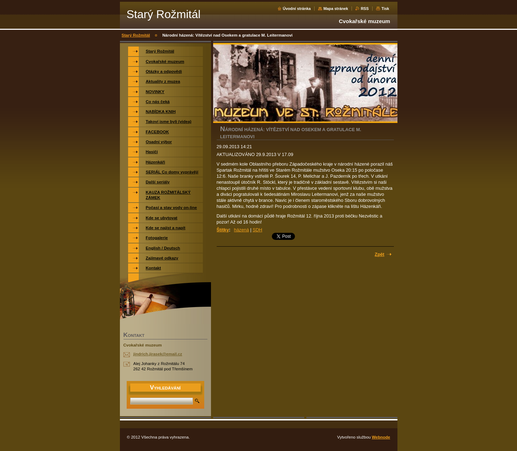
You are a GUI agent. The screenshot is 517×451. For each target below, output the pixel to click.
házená (241, 229)
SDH (257, 229)
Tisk (385, 8)
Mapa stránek (335, 8)
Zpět (379, 254)
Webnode (381, 437)
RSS (365, 8)
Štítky (223, 229)
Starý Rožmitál (136, 35)
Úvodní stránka (297, 8)
